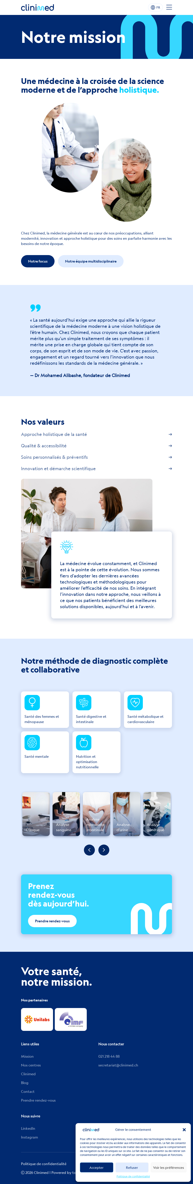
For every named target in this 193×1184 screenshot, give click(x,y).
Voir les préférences (168, 1167)
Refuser (132, 1167)
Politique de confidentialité (133, 1176)
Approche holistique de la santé (96, 434)
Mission (27, 1056)
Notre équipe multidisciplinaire (91, 261)
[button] (184, 1130)
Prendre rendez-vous (52, 921)
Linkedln (28, 1128)
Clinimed (28, 1074)
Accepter (96, 1167)
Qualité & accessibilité (96, 446)
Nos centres (31, 1065)
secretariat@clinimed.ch (118, 1065)
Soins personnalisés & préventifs (96, 457)
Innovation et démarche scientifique (96, 469)
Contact (28, 1091)
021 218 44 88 (109, 1056)
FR (155, 7)
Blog (24, 1083)
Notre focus (38, 261)
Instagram (29, 1137)
